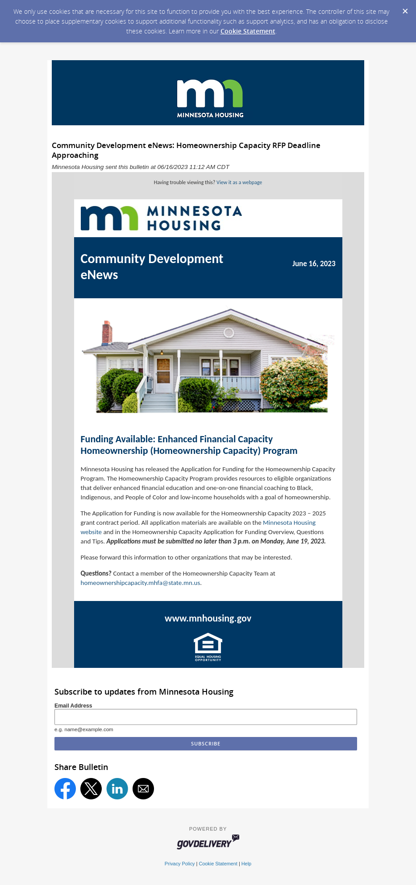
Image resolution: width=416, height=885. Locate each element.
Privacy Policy (180, 863)
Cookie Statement (247, 31)
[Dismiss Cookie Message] (405, 8)
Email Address (73, 706)
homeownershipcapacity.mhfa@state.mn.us (140, 583)
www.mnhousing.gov (208, 618)
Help (246, 863)
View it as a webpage (239, 182)
